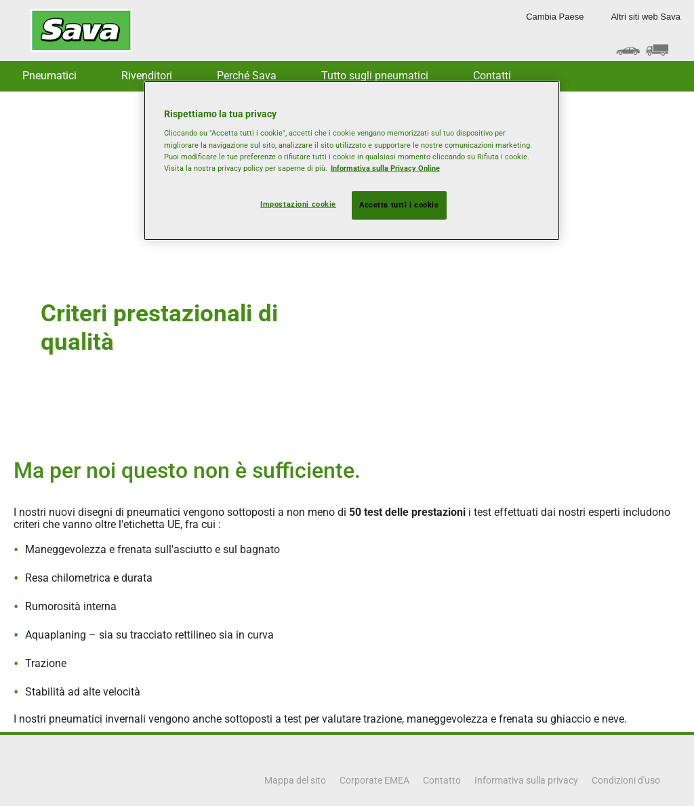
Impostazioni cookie (298, 204)
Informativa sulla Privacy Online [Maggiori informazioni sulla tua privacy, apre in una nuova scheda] (385, 168)
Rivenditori (146, 75)
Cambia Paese (555, 17)
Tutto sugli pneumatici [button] (374, 75)
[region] (352, 161)
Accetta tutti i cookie (399, 204)
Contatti (492, 75)
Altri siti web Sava (645, 17)
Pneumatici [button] (49, 75)
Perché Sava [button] (247, 75)
